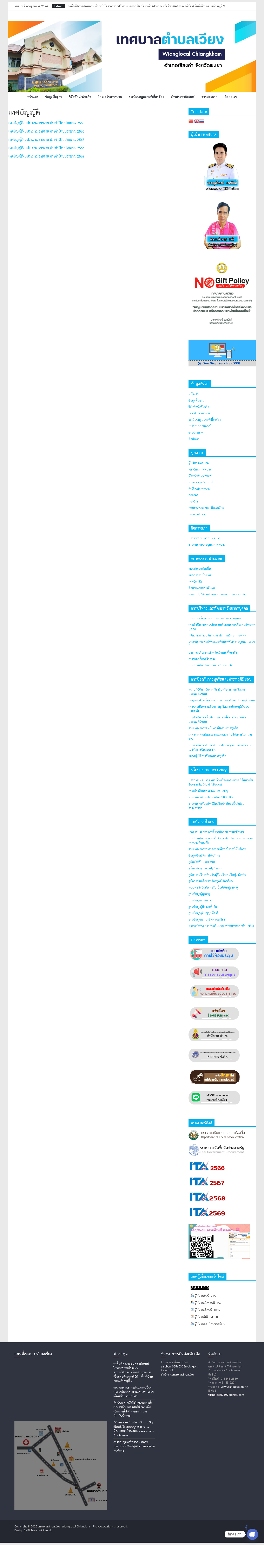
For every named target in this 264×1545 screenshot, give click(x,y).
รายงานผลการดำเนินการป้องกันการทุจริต (213, 728)
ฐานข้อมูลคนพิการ (200, 900)
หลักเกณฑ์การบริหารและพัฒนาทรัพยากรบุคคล (217, 635)
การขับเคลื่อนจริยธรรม (202, 659)
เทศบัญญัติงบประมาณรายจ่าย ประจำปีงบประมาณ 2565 (46, 139)
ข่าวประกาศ (210, 96)
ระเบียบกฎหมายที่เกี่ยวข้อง (146, 96)
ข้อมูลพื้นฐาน (53, 96)
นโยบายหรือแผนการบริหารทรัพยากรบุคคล (215, 618)
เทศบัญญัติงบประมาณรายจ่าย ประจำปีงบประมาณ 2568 (46, 131)
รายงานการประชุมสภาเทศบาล (207, 544)
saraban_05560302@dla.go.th (180, 1366)
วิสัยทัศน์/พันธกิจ (80, 96)
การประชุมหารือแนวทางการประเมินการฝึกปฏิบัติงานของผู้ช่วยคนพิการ (134, 1446)
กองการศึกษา (197, 514)
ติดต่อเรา (231, 96)
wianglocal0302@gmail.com (226, 1394)
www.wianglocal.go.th (234, 1386)
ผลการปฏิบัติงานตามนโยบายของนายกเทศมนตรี (217, 594)
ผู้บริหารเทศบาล (199, 463)
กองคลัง (193, 495)
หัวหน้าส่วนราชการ (200, 475)
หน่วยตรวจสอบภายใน (202, 482)
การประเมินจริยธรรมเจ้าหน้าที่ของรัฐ (210, 665)
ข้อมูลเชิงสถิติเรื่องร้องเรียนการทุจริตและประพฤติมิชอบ (222, 700)
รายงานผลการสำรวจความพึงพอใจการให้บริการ (217, 849)
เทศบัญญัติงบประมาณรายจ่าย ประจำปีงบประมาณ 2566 (46, 148)
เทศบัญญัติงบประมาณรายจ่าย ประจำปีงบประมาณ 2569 (46, 123)
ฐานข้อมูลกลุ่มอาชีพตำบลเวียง (207, 919)
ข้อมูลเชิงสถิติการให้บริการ (204, 855)
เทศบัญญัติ (195, 581)
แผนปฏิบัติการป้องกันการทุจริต (207, 756)
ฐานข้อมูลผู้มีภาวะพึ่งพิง (203, 906)
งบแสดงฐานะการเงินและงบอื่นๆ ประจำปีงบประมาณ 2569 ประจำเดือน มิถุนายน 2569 (133, 1391)
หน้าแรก (32, 96)
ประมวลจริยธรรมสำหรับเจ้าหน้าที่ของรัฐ (213, 652)
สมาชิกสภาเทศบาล (200, 469)
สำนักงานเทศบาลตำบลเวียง (177, 1374)
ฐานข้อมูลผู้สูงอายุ (199, 894)
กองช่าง (193, 501)
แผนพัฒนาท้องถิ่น (200, 568)
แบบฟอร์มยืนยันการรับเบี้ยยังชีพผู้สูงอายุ (213, 887)
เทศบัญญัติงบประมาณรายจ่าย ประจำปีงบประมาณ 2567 (46, 156)
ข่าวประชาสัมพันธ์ (182, 96)
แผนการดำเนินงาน (200, 575)
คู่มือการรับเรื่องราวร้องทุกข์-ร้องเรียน (211, 881)
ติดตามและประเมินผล (202, 588)
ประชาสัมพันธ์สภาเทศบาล (204, 538)
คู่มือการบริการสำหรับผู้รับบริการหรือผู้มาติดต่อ (217, 874)
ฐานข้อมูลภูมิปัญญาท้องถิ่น (204, 913)
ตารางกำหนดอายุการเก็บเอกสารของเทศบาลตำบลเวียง (221, 926)
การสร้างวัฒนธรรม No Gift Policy (208, 791)
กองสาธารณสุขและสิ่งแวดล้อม (206, 507)
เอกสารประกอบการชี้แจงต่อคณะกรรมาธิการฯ (216, 832)
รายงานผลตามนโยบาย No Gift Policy (211, 797)
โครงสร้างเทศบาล (110, 96)
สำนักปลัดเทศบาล (199, 488)
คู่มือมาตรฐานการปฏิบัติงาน (205, 868)
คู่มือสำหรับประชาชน (202, 862)
